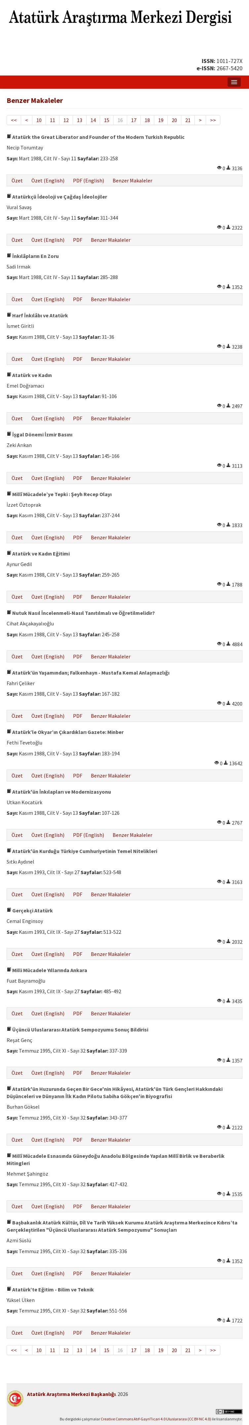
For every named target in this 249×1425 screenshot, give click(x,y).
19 (160, 120)
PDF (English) (88, 180)
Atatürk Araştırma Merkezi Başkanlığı (71, 1394)
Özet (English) (47, 180)
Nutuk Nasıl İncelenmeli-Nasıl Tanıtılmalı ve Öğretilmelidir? (81, 613)
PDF (77, 240)
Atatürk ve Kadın (29, 375)
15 (106, 120)
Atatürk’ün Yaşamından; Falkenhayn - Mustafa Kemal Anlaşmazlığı (88, 672)
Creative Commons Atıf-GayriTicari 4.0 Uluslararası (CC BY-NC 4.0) (156, 1418)
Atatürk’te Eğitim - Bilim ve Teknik (50, 1289)
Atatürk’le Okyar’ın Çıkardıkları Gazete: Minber (65, 732)
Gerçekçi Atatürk (30, 910)
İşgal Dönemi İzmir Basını (39, 434)
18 (147, 120)
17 (133, 120)
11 (52, 120)
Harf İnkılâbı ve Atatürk (37, 315)
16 (120, 120)
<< (14, 120)
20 (174, 120)
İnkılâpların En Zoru (33, 256)
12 (66, 120)
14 (93, 120)
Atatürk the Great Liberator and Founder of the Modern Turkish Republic (96, 137)
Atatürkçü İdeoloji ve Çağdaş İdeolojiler (57, 196)
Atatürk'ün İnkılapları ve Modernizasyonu (59, 791)
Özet (17, 180)
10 (39, 120)
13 (79, 120)
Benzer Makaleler (132, 180)
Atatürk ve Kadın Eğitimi (38, 553)
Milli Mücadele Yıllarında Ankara (47, 970)
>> (213, 120)
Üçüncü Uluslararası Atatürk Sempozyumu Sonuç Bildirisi (77, 1029)
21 (188, 120)
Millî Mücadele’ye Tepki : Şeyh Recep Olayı (59, 494)
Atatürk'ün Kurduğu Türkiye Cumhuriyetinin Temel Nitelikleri (82, 851)
